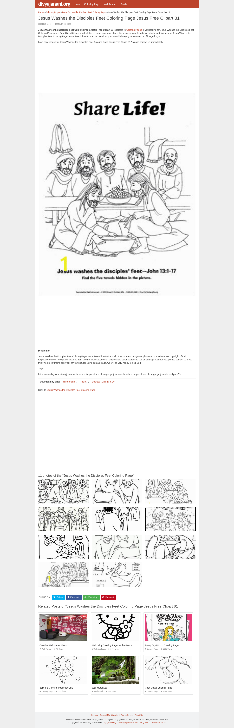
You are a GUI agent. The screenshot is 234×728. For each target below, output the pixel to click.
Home (77, 4)
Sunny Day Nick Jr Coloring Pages (162, 645)
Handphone (69, 381)
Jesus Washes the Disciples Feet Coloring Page (71, 390)
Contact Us (105, 715)
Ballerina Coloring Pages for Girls (56, 687)
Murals (123, 4)
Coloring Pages (92, 4)
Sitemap (94, 715)
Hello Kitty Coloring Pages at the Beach (112, 645)
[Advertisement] (117, 69)
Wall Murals (110, 4)
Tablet (83, 381)
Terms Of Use (127, 715)
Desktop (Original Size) (103, 381)
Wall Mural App (99, 687)
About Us (139, 715)
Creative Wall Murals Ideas (53, 645)
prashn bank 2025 (157, 722)
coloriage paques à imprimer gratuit (133, 722)
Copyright (115, 715)
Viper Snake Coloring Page (158, 687)
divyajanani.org (54, 4)
